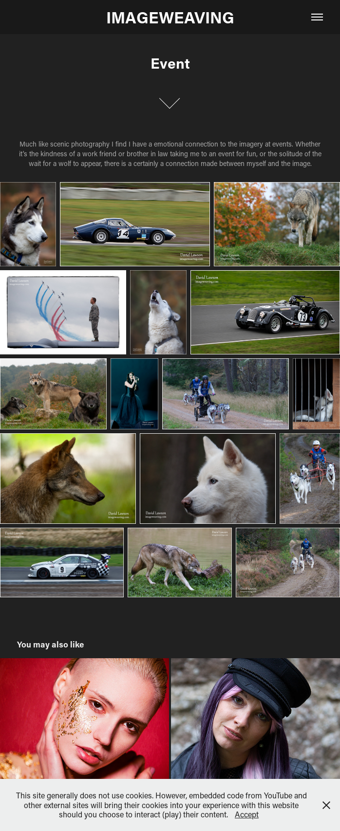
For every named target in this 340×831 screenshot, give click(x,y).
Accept (247, 814)
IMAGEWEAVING (170, 17)
